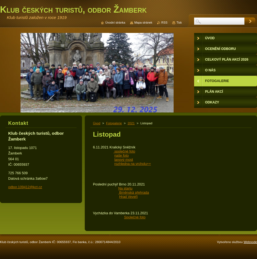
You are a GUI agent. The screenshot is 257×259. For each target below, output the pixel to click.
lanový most (123, 159)
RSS (164, 22)
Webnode (250, 242)
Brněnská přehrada (133, 192)
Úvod (96, 123)
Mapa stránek (143, 22)
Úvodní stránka (115, 22)
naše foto (121, 155)
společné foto (124, 151)
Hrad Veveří (128, 197)
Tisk (179, 22)
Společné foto (134, 217)
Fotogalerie (114, 123)
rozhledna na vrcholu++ (132, 164)
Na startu (125, 188)
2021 (131, 123)
